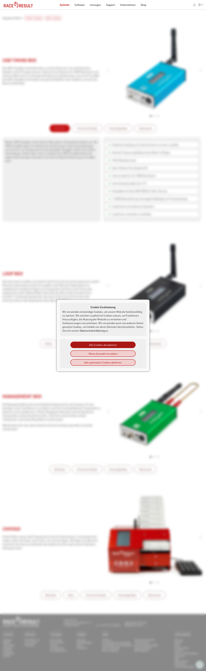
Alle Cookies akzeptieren (103, 344)
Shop (143, 4)
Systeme (64, 4)
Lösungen (95, 4)
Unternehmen (128, 4)
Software (79, 4)
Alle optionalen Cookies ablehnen (103, 362)
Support (110, 4)
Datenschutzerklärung (92, 330)
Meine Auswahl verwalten (103, 353)
